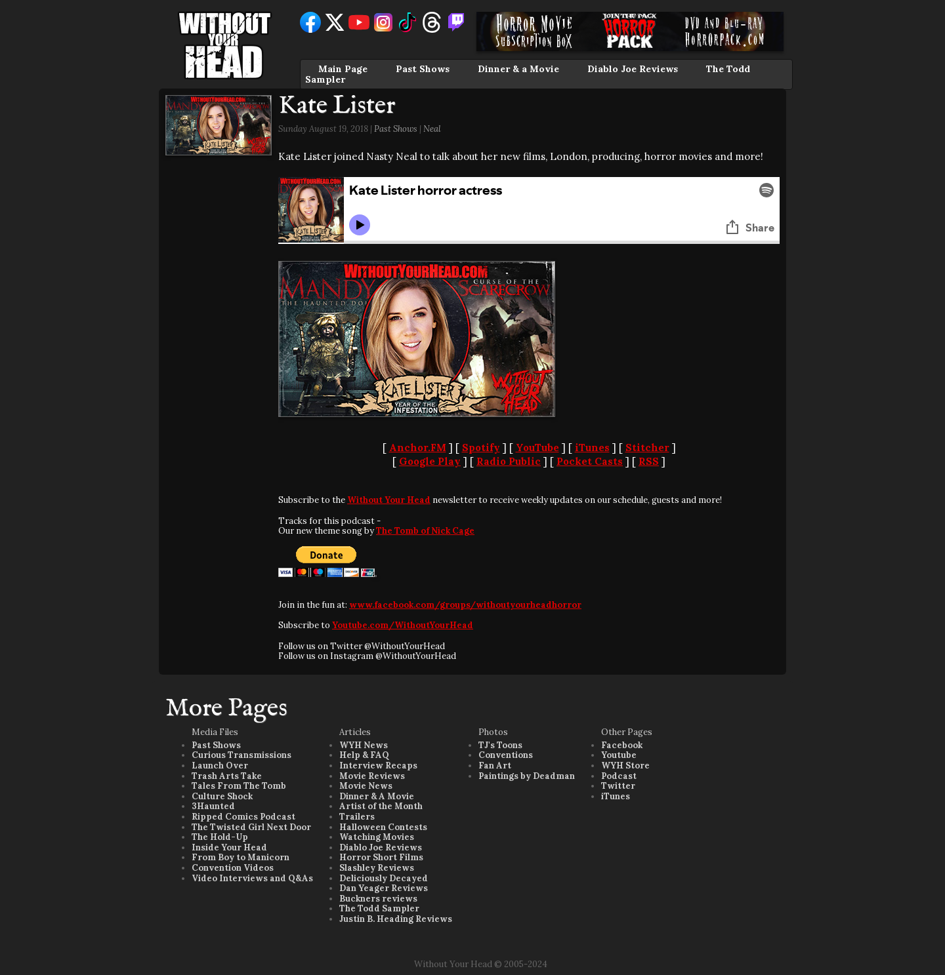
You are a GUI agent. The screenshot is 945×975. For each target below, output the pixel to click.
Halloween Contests (383, 827)
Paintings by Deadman (526, 776)
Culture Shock (222, 796)
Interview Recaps (378, 765)
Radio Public (508, 461)
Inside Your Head (229, 847)
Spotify (481, 447)
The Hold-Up (220, 837)
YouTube (537, 447)
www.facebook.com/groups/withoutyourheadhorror (465, 604)
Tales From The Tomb (239, 785)
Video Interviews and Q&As (252, 878)
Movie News (365, 785)
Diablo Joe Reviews (632, 69)
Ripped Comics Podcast (243, 816)
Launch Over (220, 765)
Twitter (618, 785)
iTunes (592, 447)
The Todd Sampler (379, 908)
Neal (432, 128)
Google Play (430, 461)
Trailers (357, 816)
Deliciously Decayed (383, 878)
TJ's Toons (500, 745)
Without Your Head (388, 500)
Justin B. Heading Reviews (395, 919)
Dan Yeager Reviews (383, 888)
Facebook (621, 745)
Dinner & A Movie (376, 796)
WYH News (363, 745)
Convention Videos (233, 867)
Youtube (619, 755)
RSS (649, 461)
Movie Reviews (372, 776)
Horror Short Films (381, 857)
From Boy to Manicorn (240, 857)
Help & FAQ (364, 755)
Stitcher (647, 447)
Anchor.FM (417, 447)
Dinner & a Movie (518, 69)
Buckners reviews (378, 898)
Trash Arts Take (227, 776)
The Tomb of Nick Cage (425, 530)
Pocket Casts (589, 461)
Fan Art (494, 765)
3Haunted (213, 806)
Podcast (619, 776)
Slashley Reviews (376, 867)
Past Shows (423, 69)
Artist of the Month (381, 806)
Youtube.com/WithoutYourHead (402, 625)
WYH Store (625, 765)
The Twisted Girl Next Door (251, 827)
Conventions (505, 755)
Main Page (343, 69)
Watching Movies (376, 837)
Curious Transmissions (241, 755)
